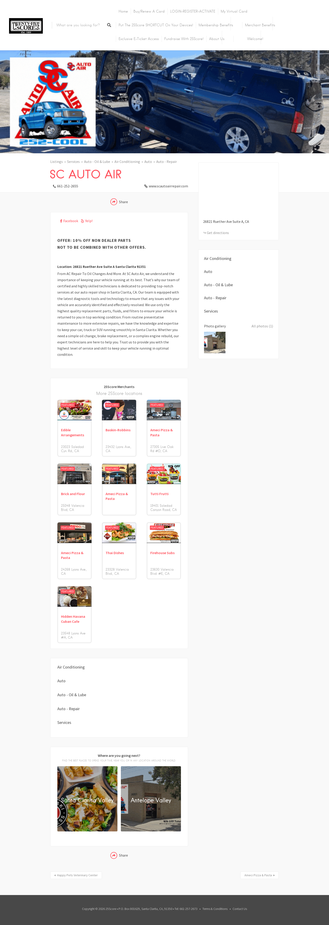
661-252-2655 (67, 186)
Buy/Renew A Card (149, 11)
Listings (56, 161)
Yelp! (89, 220)
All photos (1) (262, 326)
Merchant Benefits (260, 25)
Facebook (70, 220)
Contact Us (240, 909)
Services (73, 161)
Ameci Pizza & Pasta (258, 875)
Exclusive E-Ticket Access (139, 39)
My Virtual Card (234, 11)
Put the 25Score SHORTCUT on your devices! (156, 25)
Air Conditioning (127, 161)
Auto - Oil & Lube (97, 161)
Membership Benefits (216, 25)
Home (123, 11)
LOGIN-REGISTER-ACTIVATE (192, 11)
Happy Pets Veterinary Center (77, 875)
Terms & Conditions (215, 909)
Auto (148, 161)
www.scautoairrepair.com (168, 186)
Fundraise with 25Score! (184, 39)
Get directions (218, 232)
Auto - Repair (166, 161)
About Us (216, 39)
